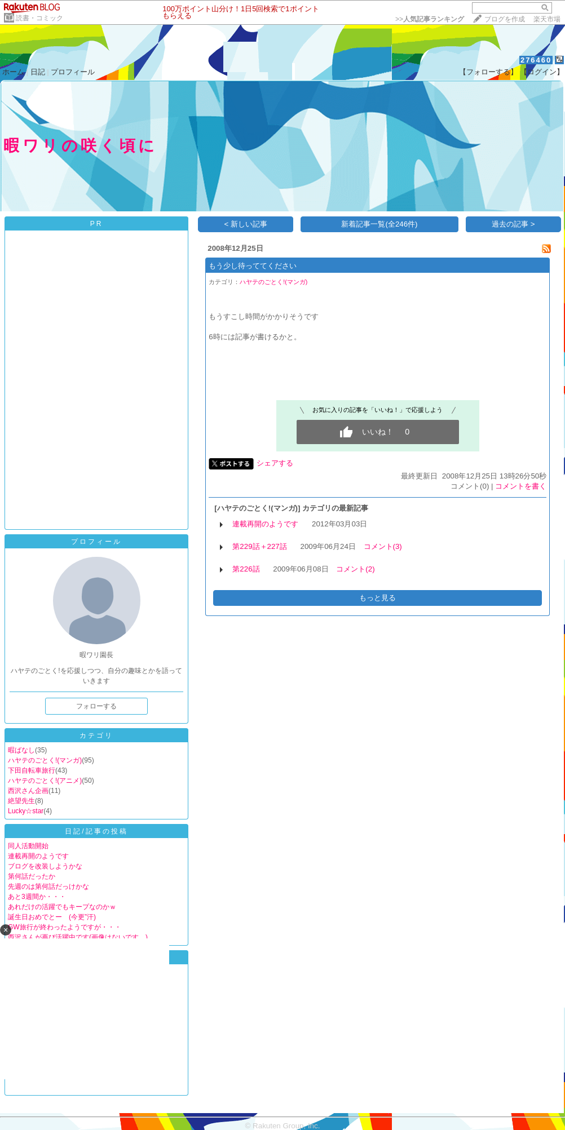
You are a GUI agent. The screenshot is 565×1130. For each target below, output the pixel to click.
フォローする (96, 706)
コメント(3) (383, 546)
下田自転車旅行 (31, 770)
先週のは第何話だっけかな (48, 886)
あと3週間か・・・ (37, 897)
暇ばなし (21, 750)
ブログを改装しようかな (45, 866)
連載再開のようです (38, 856)
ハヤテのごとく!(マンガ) (45, 760)
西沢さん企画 (28, 791)
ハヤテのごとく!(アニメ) (45, 781)
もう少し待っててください (253, 266)
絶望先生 (21, 801)
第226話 (245, 569)
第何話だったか (31, 876)
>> (429, 19)
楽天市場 (546, 19)
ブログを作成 (504, 19)
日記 (37, 72)
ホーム (13, 72)
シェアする (275, 463)
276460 (535, 60)
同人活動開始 (28, 846)
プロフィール (73, 72)
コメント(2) (355, 569)
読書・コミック (39, 18)
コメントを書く (520, 486)
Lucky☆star (25, 811)
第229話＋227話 (259, 546)
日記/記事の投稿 (96, 831)
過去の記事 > (513, 224)
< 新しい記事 (246, 224)
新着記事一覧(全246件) (379, 224)
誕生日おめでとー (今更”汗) (52, 917)
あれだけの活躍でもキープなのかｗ (62, 907)
